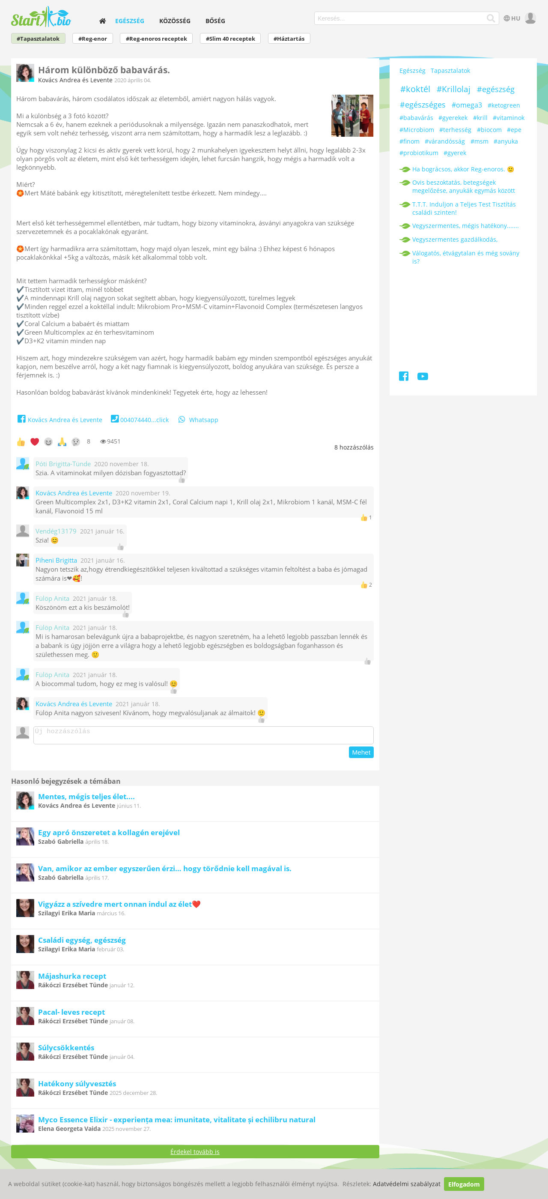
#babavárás (416, 118)
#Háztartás (289, 38)
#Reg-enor (92, 38)
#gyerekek (453, 118)
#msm (479, 141)
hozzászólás (354, 447)
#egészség (496, 89)
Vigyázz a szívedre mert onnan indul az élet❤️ (119, 906)
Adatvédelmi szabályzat (407, 1184)
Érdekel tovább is (195, 1154)
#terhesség (455, 130)
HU (511, 18)
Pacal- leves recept (71, 1014)
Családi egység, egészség (82, 942)
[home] (102, 21)
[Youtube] (422, 378)
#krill (480, 118)
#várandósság (445, 141)
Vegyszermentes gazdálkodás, (454, 239)
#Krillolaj (454, 89)
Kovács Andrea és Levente (75, 80)
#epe (514, 130)
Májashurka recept (72, 978)
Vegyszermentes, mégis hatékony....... (465, 226)
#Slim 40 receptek (230, 38)
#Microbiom (416, 130)
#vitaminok (508, 118)
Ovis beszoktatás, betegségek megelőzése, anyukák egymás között (463, 186)
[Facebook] (404, 378)
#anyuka (506, 141)
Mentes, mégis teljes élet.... (86, 799)
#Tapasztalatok (38, 38)
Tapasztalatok (450, 70)
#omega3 (467, 105)
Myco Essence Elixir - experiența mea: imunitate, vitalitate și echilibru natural (177, 1122)
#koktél (415, 89)
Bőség (215, 21)
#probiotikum (418, 153)
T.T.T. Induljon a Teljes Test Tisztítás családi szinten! (464, 208)
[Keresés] (491, 18)
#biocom (489, 130)
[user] (529, 18)
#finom (409, 141)
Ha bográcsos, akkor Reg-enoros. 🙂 (463, 169)
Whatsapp (197, 420)
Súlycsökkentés (66, 1050)
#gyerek (455, 153)
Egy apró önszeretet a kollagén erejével (109, 835)
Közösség (175, 21)
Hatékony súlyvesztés (77, 1086)
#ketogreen (504, 105)
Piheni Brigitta (56, 560)
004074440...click (139, 420)
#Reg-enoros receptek (156, 38)
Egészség (129, 21)
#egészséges (423, 104)
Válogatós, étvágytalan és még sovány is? (465, 257)
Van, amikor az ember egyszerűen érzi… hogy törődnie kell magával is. (165, 871)
